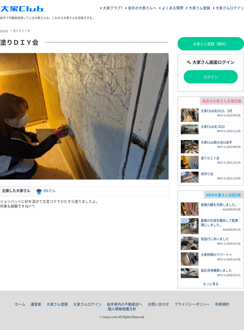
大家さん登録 (199, 7)
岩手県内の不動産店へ (124, 304)
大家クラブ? (112, 7)
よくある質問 (172, 7)
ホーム (20, 304)
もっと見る (210, 283)
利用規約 (222, 304)
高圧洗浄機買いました (216, 270)
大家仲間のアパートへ (216, 254)
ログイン (211, 76)
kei (224, 209)
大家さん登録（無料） (210, 43)
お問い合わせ (158, 304)
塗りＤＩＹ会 (210, 158)
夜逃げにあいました (215, 238)
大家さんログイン (230, 7)
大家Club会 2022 (213, 126)
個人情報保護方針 (122, 308)
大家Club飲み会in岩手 (216, 142)
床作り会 (207, 173)
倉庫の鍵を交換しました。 (219, 204)
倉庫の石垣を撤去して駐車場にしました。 (219, 222)
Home (4, 30)
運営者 (36, 304)
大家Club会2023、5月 (216, 110)
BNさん (49, 190)
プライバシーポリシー (192, 304)
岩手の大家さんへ (142, 7)
